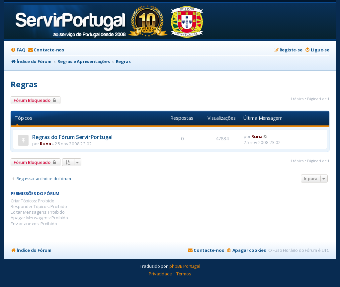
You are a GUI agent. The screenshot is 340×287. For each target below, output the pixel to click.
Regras (24, 84)
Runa (45, 144)
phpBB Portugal (184, 266)
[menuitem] (18, 50)
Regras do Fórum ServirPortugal (72, 137)
